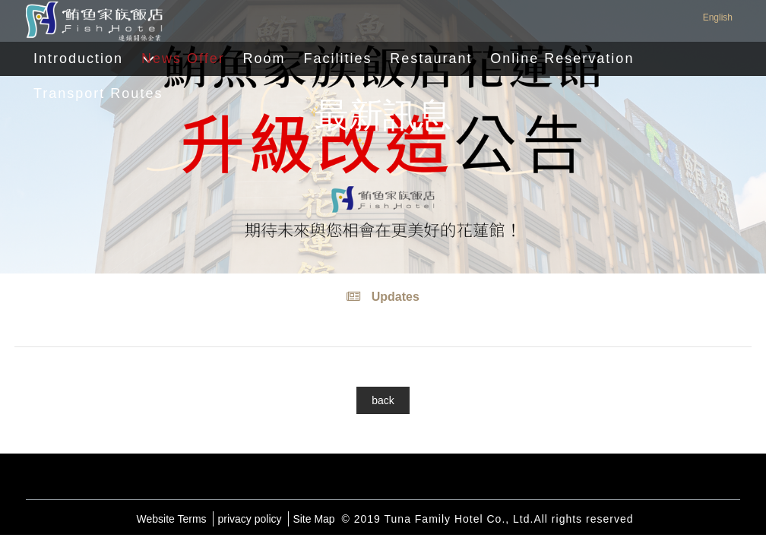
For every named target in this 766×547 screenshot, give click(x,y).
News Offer (183, 58)
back (383, 400)
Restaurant (431, 58)
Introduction (78, 58)
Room (264, 58)
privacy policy (249, 519)
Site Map (313, 519)
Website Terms (172, 519)
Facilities (337, 58)
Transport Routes (98, 93)
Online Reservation (562, 58)
